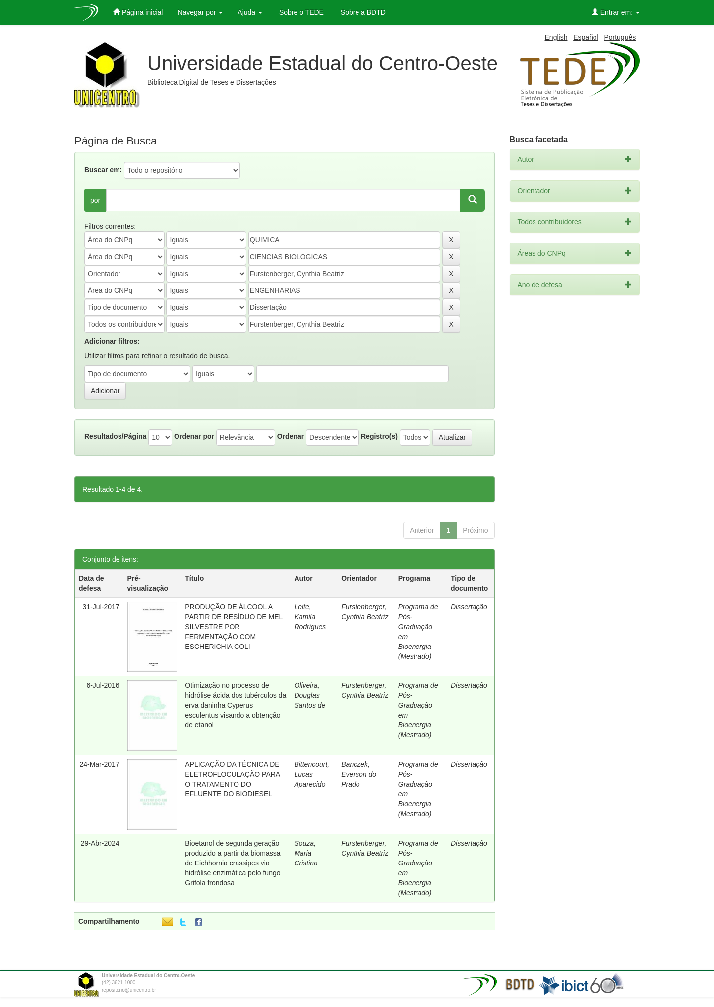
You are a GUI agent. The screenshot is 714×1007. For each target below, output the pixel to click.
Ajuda (250, 12)
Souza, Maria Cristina (305, 853)
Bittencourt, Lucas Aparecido (311, 774)
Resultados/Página (115, 436)
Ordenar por (194, 436)
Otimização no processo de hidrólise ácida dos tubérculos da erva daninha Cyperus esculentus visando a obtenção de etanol (235, 705)
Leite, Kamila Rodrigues (310, 617)
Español (585, 37)
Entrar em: (616, 12)
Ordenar (290, 436)
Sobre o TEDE (300, 12)
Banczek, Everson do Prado (358, 774)
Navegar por (200, 12)
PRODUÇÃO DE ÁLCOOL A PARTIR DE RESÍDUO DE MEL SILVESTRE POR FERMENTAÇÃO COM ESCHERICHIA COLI (234, 626)
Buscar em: (103, 170)
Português (620, 37)
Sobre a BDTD (362, 12)
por (95, 200)
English (556, 37)
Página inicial (138, 12)
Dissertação (469, 607)
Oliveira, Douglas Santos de (309, 695)
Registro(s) (379, 436)
